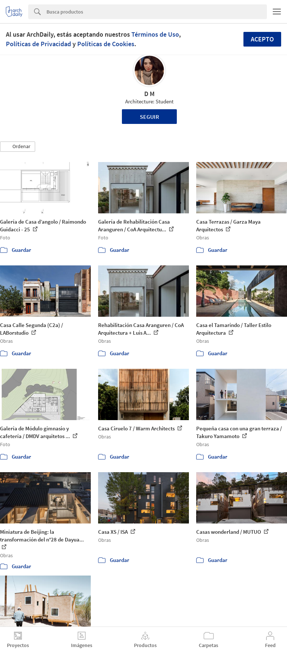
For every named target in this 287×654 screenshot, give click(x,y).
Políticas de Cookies (105, 44)
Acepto (262, 39)
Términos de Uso (155, 34)
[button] (17, 147)
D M (149, 93)
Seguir (149, 116)
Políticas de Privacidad (38, 44)
